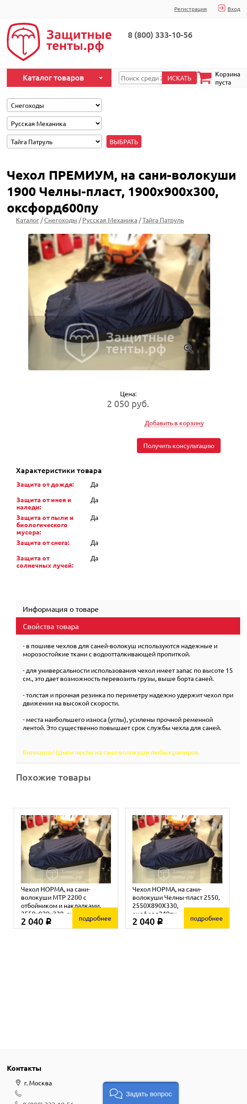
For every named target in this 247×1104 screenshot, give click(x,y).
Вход (233, 8)
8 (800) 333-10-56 (160, 34)
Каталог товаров (53, 77)
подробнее (95, 918)
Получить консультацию (178, 445)
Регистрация (190, 8)
